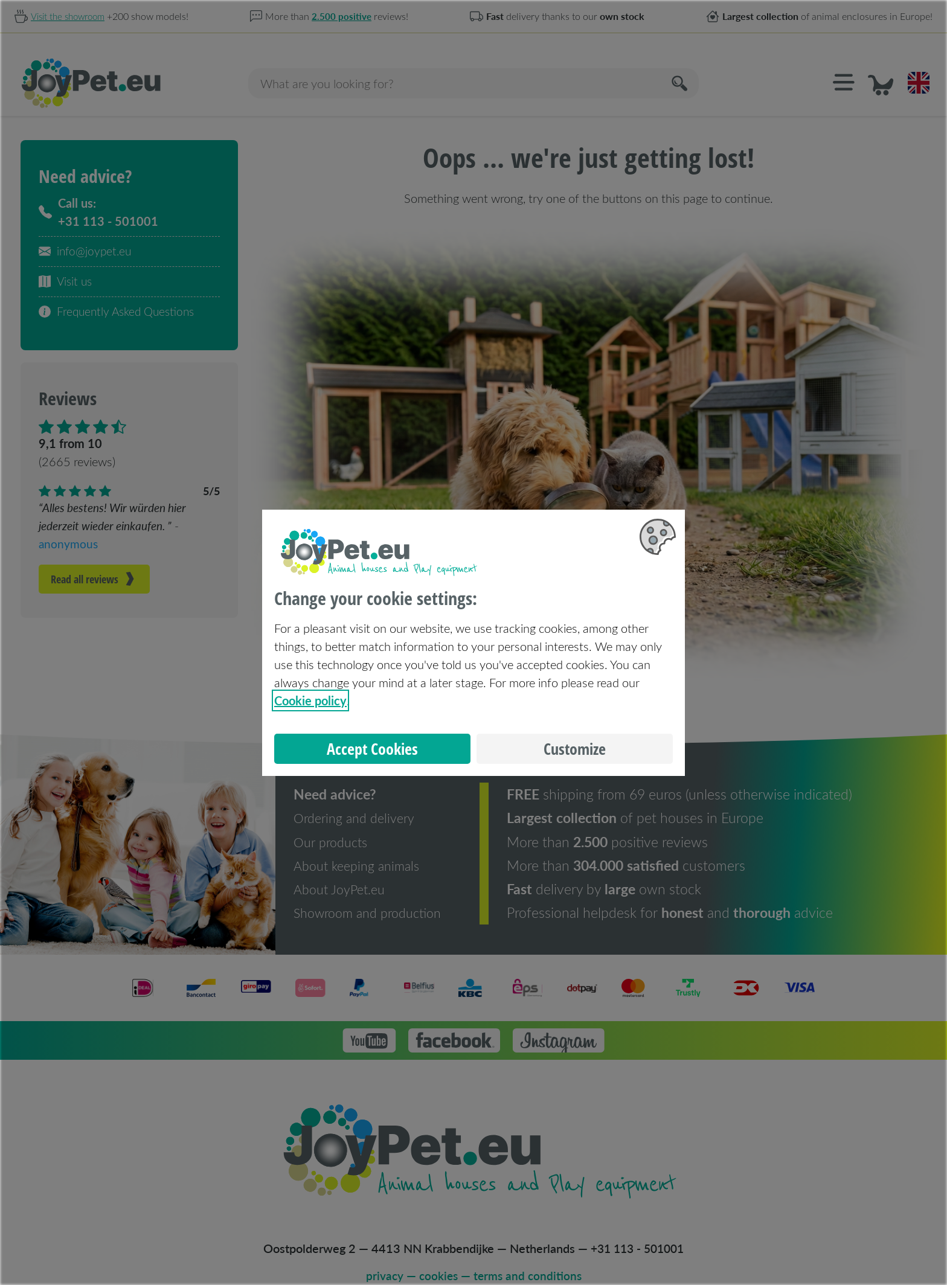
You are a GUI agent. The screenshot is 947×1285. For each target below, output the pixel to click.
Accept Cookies (372, 749)
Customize (575, 749)
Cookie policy (310, 700)
